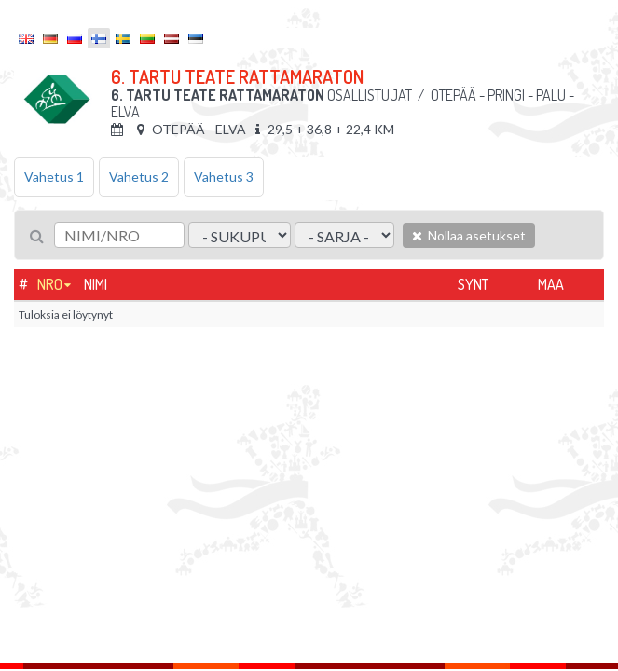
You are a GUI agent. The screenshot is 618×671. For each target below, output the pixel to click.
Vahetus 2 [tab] (139, 177)
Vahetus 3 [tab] (224, 177)
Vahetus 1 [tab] (54, 177)
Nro (49, 284)
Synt (473, 284)
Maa (551, 284)
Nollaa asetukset (469, 235)
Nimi (95, 284)
